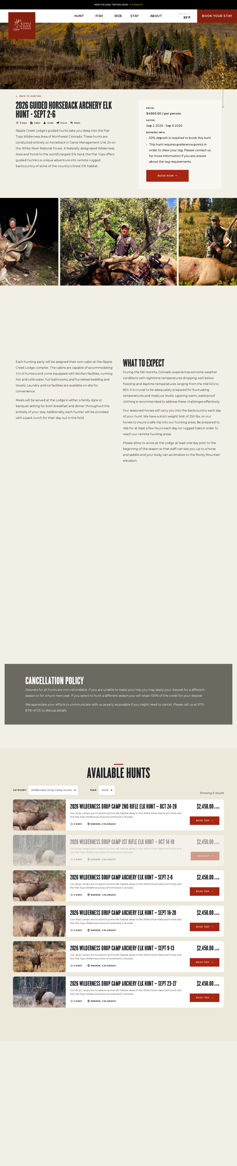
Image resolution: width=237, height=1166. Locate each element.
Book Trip (203, 820)
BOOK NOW (166, 175)
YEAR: (93, 790)
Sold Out (203, 856)
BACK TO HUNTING (30, 96)
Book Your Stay (217, 16)
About (156, 16)
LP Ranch (136, 5)
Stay (134, 16)
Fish (99, 16)
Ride (118, 16)
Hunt (79, 16)
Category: (20, 790)
